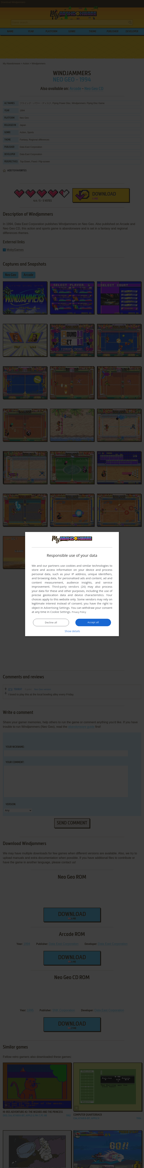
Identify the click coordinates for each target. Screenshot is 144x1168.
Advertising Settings (57, 608)
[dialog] (72, 584)
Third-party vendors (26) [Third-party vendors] (69, 587)
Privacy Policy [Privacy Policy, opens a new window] (80, 612)
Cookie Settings (60, 612)
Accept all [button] (93, 622)
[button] (72, 631)
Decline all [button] (51, 622)
